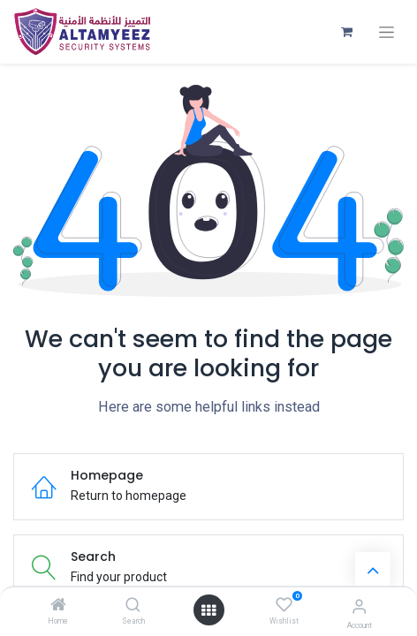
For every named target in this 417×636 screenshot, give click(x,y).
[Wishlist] (284, 605)
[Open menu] (208, 610)
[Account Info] (359, 606)
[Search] (133, 606)
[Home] (58, 606)
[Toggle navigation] (386, 32)
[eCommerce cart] (346, 32)
